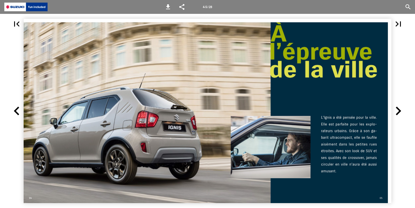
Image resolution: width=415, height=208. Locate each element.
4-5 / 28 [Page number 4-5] (207, 7)
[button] (168, 7)
